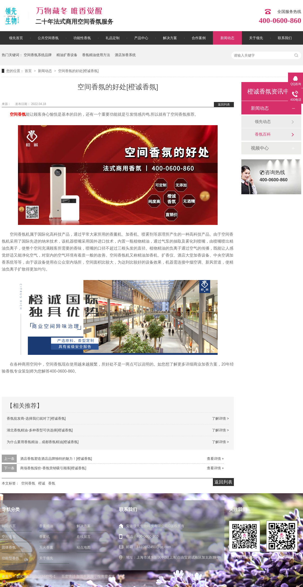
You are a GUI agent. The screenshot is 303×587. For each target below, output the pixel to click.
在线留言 (84, 537)
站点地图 (84, 547)
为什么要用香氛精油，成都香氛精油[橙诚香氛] (43, 442)
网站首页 (9, 526)
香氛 (51, 483)
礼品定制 (113, 38)
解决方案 (170, 38)
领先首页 (16, 38)
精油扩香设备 (66, 55)
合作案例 (199, 38)
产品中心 (141, 38)
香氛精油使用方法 (96, 55)
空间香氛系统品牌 (38, 55)
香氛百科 (263, 134)
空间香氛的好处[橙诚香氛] (78, 71)
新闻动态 (227, 38)
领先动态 (263, 121)
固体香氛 (9, 547)
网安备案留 (13, 584)
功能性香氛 (82, 38)
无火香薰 (46, 547)
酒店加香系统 (125, 55)
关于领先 (256, 38)
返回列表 (224, 104)
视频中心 (260, 148)
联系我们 (285, 38)
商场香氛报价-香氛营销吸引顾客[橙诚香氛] (53, 468)
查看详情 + (215, 459)
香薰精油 (46, 526)
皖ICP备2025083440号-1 (36, 576)
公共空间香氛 (48, 38)
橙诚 (41, 483)
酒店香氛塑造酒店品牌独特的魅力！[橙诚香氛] (56, 459)
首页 (29, 71)
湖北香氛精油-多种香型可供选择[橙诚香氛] (40, 430)
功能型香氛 (10, 558)
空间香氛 (18, 114)
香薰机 (44, 537)
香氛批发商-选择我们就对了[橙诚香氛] (36, 418)
